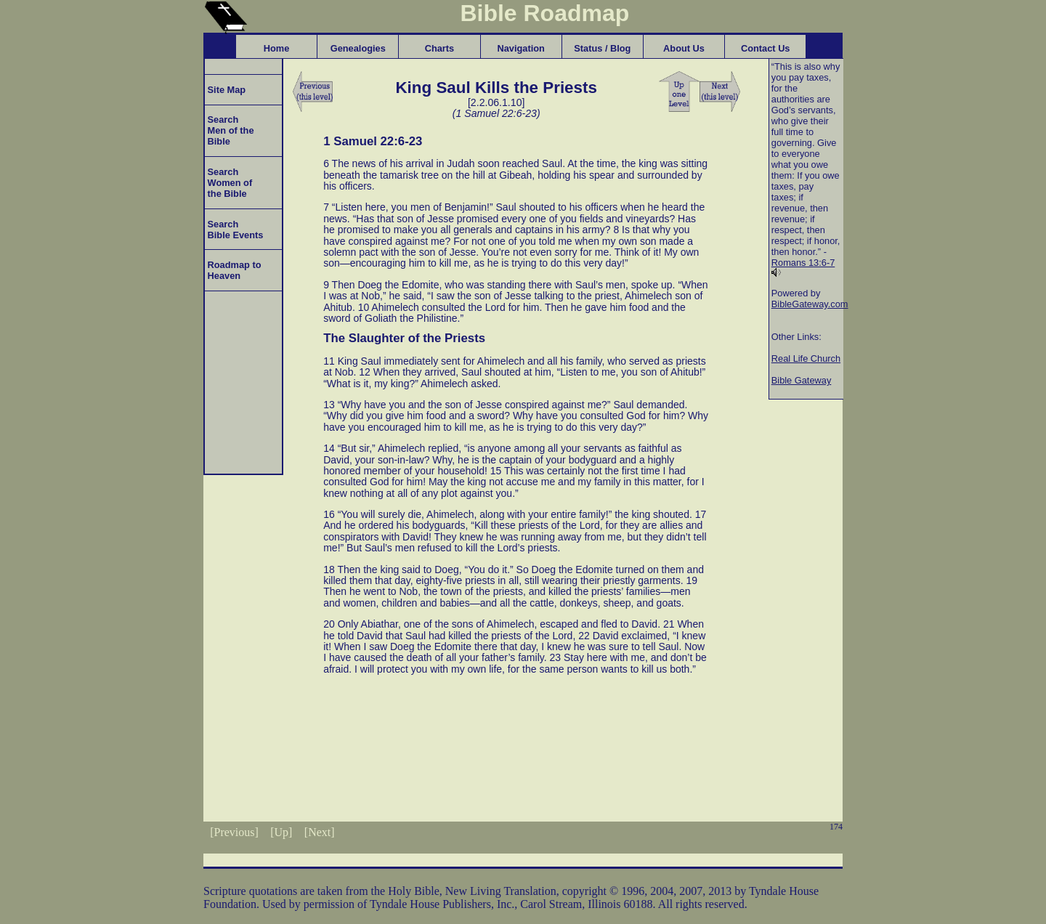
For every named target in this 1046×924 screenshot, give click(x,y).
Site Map (225, 89)
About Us (684, 48)
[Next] (319, 832)
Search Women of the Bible (228, 182)
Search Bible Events (234, 229)
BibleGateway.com (809, 304)
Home (277, 48)
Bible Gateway (801, 380)
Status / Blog (602, 48)
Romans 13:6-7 (803, 262)
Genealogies (358, 48)
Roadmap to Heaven (233, 270)
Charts (440, 48)
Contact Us (765, 48)
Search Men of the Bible (229, 130)
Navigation (520, 48)
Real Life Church (805, 358)
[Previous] (234, 832)
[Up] (281, 832)
